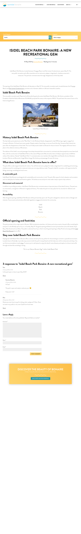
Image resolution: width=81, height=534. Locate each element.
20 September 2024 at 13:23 (8, 300)
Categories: (55, 34)
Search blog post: (6, 34)
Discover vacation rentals (40, 378)
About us (68, 4)
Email (4, 347)
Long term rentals (51, 4)
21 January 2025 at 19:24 (8, 270)
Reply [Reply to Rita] (4, 308)
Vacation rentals (39, 4)
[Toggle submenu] (44, 4)
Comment (5, 321)
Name (4, 340)
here (22, 243)
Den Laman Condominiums (16, 88)
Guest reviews (60, 4)
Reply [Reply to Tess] (4, 276)
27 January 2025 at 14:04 (11, 282)
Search (50, 37)
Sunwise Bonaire (12, 4)
